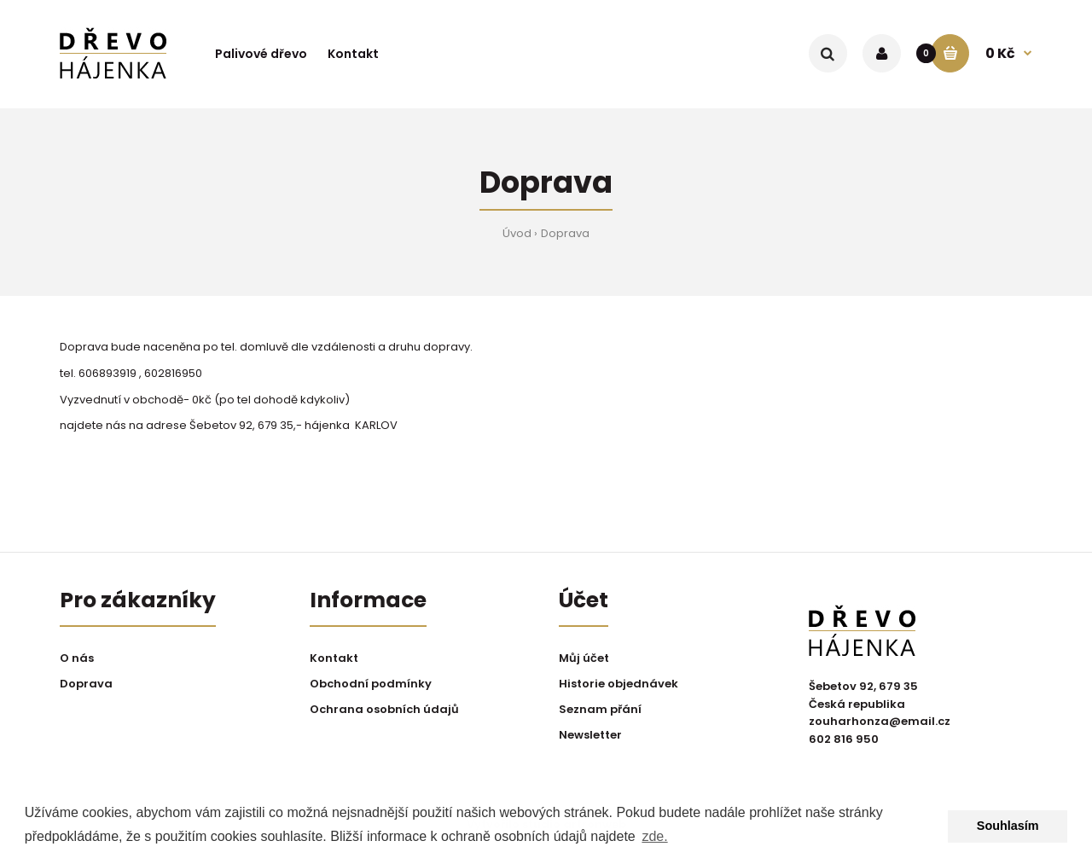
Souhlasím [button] (1008, 825)
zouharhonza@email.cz (879, 721)
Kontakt (334, 658)
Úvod (516, 233)
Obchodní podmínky (371, 684)
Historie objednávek (618, 684)
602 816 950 (844, 739)
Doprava (565, 233)
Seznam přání (600, 709)
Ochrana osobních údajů (384, 709)
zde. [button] (654, 836)
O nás (77, 658)
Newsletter (590, 735)
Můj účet (584, 658)
